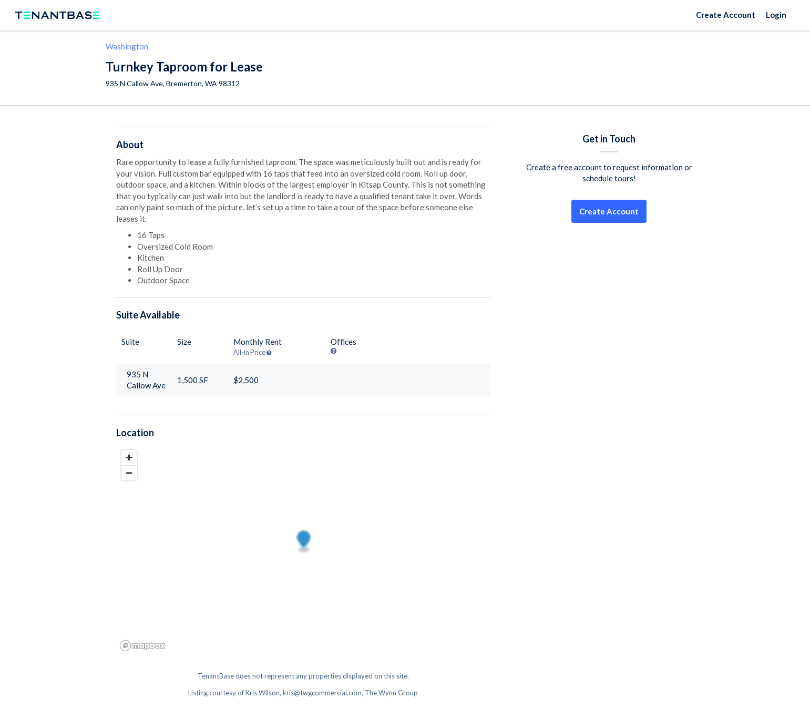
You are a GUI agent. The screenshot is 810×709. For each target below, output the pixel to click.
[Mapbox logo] (142, 646)
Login (776, 14)
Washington (127, 46)
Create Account (725, 14)
